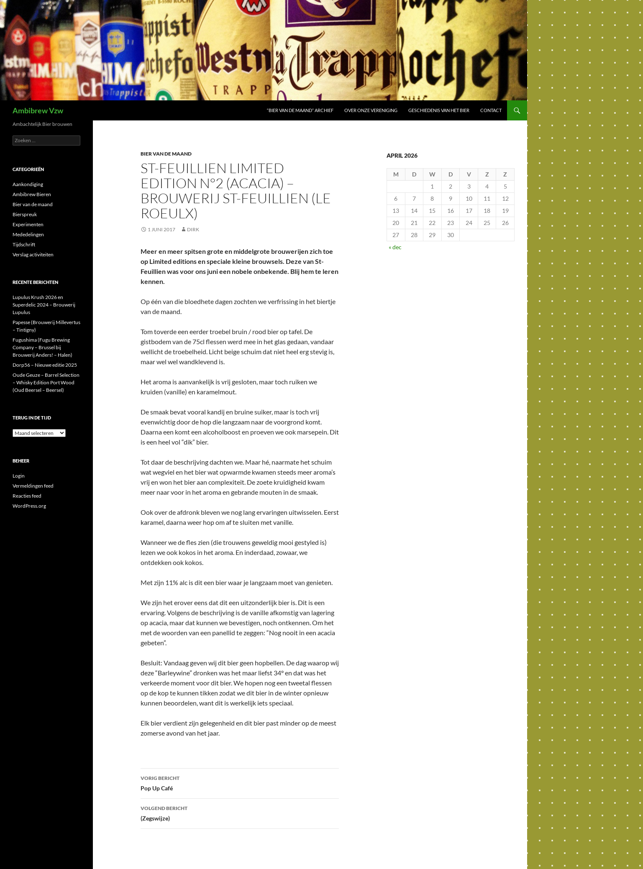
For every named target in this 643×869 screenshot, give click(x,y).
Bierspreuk (25, 214)
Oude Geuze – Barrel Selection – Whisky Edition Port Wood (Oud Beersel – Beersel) (46, 382)
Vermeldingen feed (33, 486)
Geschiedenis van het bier (438, 110)
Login (19, 476)
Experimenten (28, 224)
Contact (491, 110)
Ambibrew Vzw (38, 110)
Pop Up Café (240, 782)
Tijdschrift (24, 244)
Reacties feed (27, 496)
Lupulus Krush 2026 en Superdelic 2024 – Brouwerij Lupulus (44, 304)
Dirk (193, 229)
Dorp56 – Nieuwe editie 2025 (45, 365)
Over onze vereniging (370, 110)
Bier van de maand (166, 154)
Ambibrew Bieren (32, 194)
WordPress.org (29, 506)
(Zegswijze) (240, 812)
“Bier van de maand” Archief (300, 110)
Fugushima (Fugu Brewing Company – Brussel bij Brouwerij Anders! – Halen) (42, 347)
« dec (395, 246)
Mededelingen (28, 234)
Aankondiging (28, 184)
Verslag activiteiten (33, 254)
